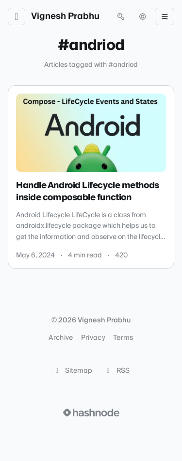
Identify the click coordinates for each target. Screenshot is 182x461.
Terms (123, 338)
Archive (61, 338)
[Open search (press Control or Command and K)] (121, 16)
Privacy (93, 338)
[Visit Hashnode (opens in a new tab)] (91, 412)
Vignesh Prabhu (65, 16)
